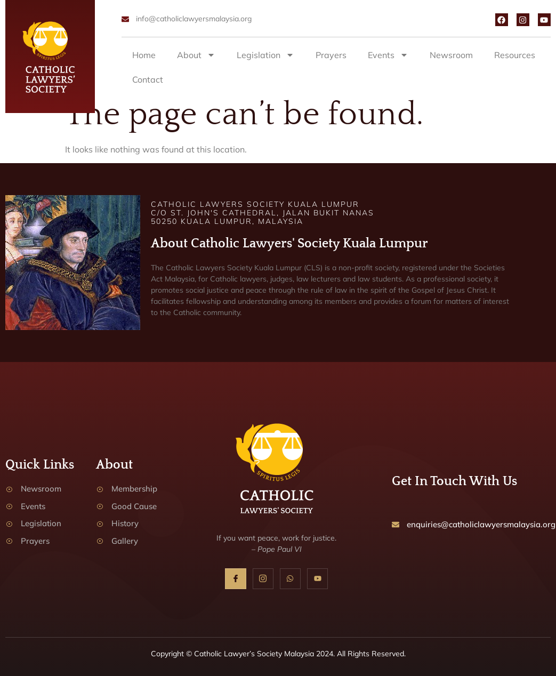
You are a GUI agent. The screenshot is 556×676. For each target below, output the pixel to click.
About (196, 55)
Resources (514, 55)
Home (144, 55)
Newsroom (451, 55)
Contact (147, 79)
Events (388, 55)
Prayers (331, 55)
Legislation (265, 55)
